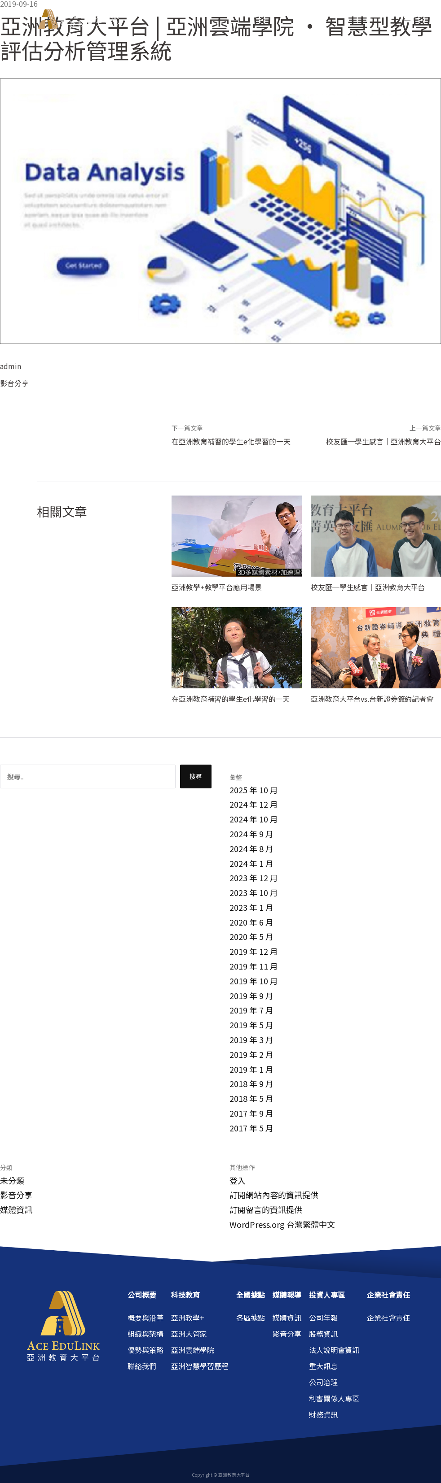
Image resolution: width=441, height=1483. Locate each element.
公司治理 (323, 1382)
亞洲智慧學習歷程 (200, 1366)
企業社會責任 (388, 1317)
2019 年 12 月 (253, 951)
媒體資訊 (16, 1209)
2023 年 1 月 (251, 907)
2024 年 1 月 (251, 863)
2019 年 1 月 (251, 1069)
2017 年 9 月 (251, 1113)
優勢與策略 (145, 1349)
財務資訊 (323, 1414)
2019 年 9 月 (251, 995)
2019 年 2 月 (251, 1054)
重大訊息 (323, 1366)
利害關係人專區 (334, 1398)
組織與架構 (145, 1333)
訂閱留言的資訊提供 (265, 1209)
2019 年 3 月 (251, 1039)
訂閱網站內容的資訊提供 (273, 1194)
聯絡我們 (142, 1366)
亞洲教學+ (187, 1317)
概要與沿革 (145, 1317)
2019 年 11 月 (253, 966)
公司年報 (323, 1317)
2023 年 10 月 (253, 892)
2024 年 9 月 (251, 833)
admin (10, 366)
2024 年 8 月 (251, 848)
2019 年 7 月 (251, 1010)
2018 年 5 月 (251, 1098)
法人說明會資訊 (334, 1349)
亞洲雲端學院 (192, 1349)
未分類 (12, 1180)
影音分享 (14, 383)
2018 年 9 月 (251, 1083)
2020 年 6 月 (251, 922)
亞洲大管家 (189, 1333)
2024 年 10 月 (253, 819)
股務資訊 (323, 1333)
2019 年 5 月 (251, 1025)
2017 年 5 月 (251, 1128)
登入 (237, 1180)
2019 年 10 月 (253, 981)
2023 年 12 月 (253, 877)
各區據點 (250, 1317)
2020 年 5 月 (251, 936)
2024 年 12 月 (253, 804)
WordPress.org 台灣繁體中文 (282, 1224)
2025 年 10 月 (253, 790)
